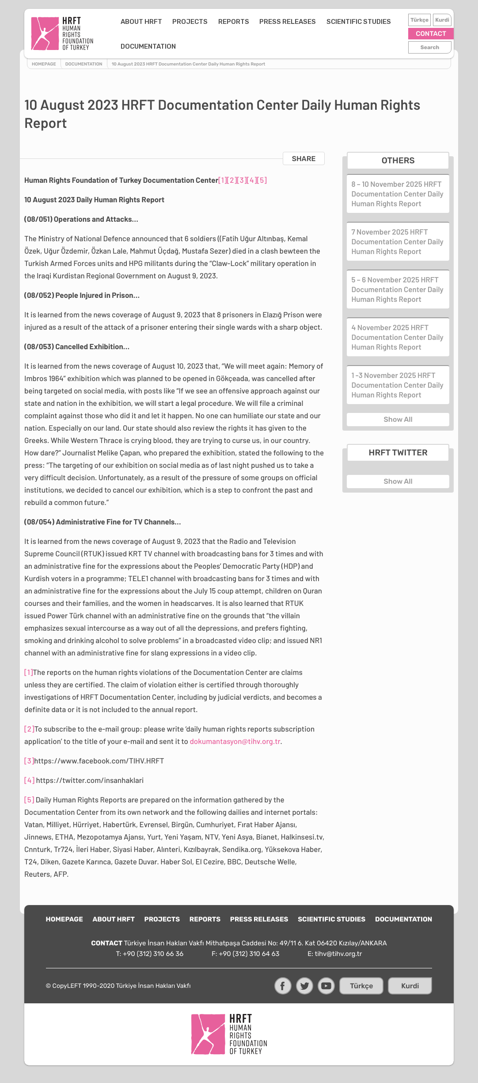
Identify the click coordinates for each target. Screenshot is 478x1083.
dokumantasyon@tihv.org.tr (235, 741)
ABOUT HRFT (141, 22)
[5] (261, 180)
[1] (222, 180)
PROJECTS (190, 22)
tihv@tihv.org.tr (338, 954)
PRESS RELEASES (287, 22)
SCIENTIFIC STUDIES (358, 22)
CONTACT (431, 34)
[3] (242, 180)
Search (430, 47)
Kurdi (442, 20)
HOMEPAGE (64, 919)
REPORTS (233, 22)
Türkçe (419, 20)
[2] (232, 180)
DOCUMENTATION (148, 46)
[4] (252, 180)
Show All (398, 419)
